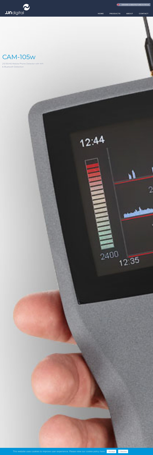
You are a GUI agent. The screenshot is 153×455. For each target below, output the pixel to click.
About (129, 13)
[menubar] (122, 15)
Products (115, 13)
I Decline (123, 451)
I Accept (111, 451)
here (102, 451)
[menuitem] (101, 15)
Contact (143, 13)
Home (101, 13)
